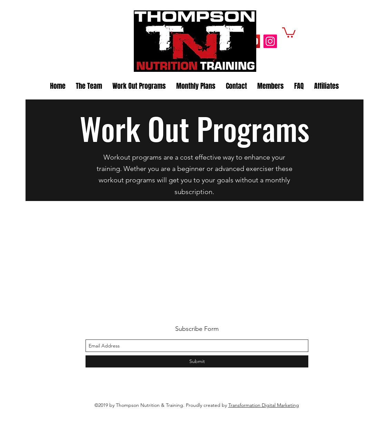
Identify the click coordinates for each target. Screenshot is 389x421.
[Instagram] (270, 41)
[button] (289, 32)
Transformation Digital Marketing (263, 405)
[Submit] (197, 361)
